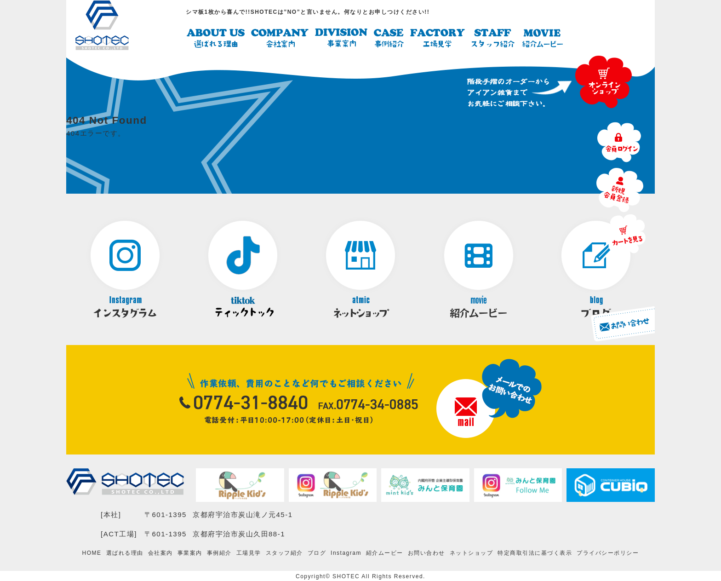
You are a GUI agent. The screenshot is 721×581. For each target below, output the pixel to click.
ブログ (317, 553)
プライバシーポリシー (608, 553)
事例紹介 (219, 553)
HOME (92, 553)
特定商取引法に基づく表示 (535, 553)
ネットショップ (471, 553)
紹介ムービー (384, 553)
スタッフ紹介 (284, 553)
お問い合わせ (426, 553)
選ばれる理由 (124, 553)
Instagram (346, 553)
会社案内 (160, 553)
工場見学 (248, 553)
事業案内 (189, 553)
